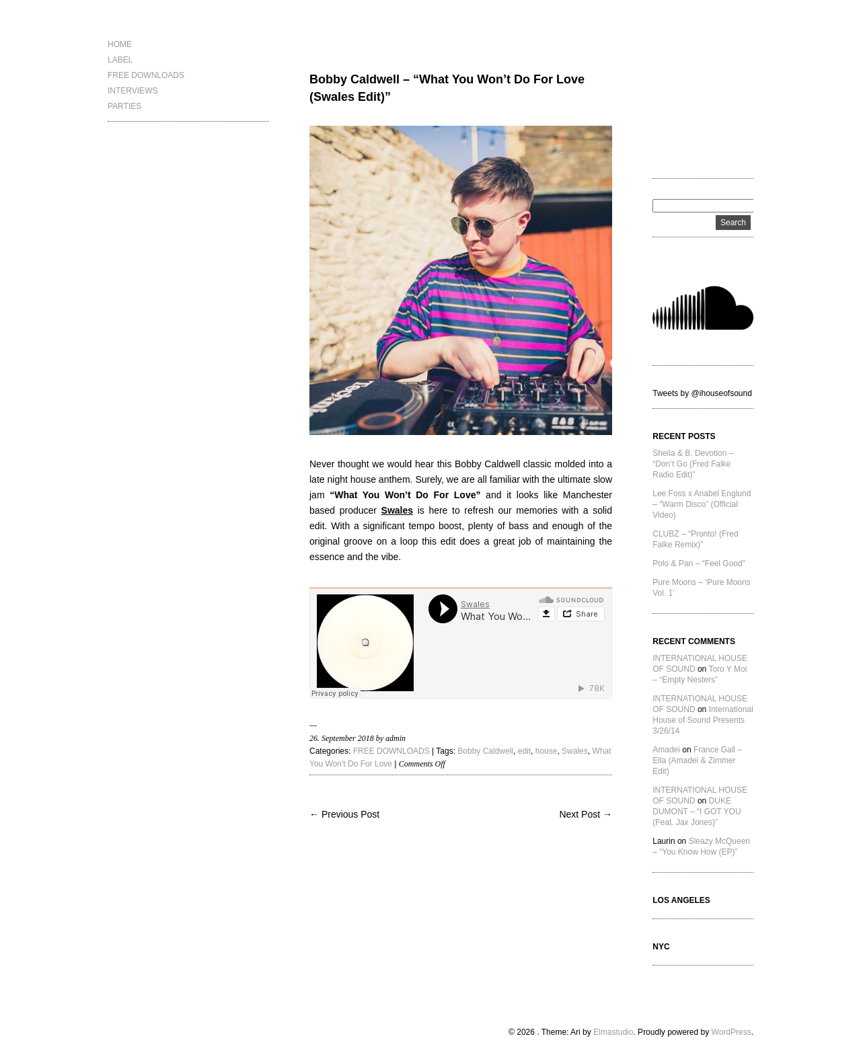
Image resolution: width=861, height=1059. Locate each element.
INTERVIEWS (132, 90)
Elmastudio (613, 1032)
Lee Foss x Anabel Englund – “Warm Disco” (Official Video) (701, 504)
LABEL (120, 60)
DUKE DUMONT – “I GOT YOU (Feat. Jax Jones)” (696, 811)
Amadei (666, 749)
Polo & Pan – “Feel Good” (698, 563)
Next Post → (585, 814)
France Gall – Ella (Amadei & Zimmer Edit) (697, 760)
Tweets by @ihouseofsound (702, 393)
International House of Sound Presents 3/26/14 (702, 720)
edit (524, 751)
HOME (120, 44)
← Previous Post (344, 814)
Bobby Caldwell (485, 751)
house (546, 751)
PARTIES (124, 106)
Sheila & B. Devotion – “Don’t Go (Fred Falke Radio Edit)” (692, 463)
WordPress (731, 1032)
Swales (575, 751)
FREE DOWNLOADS (146, 75)
